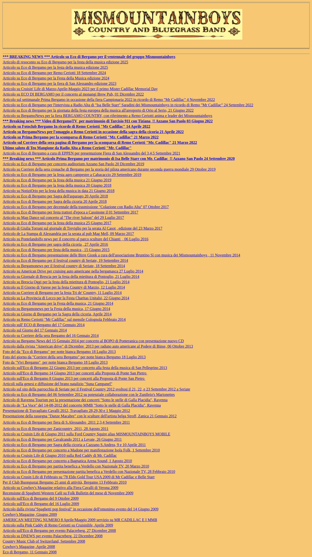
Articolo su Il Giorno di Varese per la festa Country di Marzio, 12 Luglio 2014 (64, 287)
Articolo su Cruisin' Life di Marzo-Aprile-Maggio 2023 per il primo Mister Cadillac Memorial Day (80, 89)
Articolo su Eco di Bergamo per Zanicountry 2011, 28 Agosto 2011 (55, 429)
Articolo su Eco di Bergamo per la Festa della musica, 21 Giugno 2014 (58, 303)
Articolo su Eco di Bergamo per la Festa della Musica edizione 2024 (56, 78)
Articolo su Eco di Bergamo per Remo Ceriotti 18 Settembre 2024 (54, 73)
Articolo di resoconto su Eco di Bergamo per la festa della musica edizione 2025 (65, 62)
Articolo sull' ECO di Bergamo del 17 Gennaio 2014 (44, 325)
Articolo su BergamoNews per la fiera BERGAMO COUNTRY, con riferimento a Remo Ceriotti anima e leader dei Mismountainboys (107, 116)
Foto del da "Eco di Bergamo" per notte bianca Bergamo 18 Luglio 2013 (59, 352)
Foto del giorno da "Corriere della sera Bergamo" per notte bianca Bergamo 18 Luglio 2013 (74, 357)
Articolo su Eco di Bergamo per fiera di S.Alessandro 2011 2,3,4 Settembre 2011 (66, 422)
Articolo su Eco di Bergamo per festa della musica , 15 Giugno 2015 (56, 250)
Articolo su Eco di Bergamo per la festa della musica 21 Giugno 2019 (57, 180)
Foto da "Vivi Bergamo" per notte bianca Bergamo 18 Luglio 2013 (55, 362)
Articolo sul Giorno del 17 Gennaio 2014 (35, 330)
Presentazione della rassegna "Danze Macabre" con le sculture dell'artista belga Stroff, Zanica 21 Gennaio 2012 (90, 416)
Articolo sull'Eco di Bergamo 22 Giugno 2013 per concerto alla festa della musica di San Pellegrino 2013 (85, 368)
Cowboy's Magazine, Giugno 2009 (30, 514)
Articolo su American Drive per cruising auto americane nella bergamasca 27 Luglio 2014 (73, 271)
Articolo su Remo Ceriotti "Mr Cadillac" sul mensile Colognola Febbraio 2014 (64, 319)
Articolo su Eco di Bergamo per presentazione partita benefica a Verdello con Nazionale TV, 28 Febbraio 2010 (89, 471)
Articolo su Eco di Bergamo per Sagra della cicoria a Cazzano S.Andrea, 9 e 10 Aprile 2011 (74, 445)
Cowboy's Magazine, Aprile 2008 (29, 547)
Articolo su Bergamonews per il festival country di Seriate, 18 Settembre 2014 (64, 266)
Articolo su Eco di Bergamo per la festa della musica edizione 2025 (55, 67)
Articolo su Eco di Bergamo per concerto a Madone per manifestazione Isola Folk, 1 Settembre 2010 (81, 450)
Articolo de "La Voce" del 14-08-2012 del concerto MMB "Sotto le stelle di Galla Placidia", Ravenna (82, 405)
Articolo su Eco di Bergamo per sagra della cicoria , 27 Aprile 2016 (55, 244)
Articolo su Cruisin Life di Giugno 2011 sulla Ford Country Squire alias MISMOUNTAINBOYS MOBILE (86, 434)
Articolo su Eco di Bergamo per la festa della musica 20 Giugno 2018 (57, 185)
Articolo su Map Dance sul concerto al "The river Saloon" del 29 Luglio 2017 (63, 217)
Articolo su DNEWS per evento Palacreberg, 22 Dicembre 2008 (53, 536)
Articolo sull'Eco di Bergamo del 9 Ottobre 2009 (40, 498)
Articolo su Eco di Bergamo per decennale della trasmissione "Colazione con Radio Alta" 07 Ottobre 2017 (86, 207)
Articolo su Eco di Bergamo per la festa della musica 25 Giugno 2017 (57, 223)
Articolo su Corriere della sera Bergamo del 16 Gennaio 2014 (51, 335)
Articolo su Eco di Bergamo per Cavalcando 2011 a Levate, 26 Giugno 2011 (62, 439)
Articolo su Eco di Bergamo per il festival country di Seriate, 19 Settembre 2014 (65, 260)
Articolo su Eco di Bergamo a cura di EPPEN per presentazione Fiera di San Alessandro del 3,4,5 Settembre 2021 (91, 153)
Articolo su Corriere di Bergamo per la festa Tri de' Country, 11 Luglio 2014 (62, 293)
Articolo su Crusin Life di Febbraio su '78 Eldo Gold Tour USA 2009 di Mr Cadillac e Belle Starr (79, 477)
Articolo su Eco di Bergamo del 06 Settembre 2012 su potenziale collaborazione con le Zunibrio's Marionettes (89, 394)
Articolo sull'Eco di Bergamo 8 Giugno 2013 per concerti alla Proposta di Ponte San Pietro (74, 378)
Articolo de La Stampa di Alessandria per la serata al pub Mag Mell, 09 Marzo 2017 (68, 234)
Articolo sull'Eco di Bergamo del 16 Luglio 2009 (41, 504)
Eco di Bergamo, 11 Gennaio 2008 (30, 552)
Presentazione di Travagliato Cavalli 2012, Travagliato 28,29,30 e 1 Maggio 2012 (66, 411)
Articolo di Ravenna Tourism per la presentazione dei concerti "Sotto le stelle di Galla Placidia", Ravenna (85, 400)
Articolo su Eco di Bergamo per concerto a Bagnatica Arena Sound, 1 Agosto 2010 (67, 461)
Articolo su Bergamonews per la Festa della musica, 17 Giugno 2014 (56, 309)
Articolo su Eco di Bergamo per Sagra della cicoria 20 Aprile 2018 (55, 201)
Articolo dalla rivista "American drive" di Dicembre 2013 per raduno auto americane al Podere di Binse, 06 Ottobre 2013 (98, 346)
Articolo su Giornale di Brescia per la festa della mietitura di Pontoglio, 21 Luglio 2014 (71, 276)
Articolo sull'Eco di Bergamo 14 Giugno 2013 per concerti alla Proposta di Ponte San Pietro (75, 373)
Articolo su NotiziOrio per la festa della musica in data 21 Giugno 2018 (59, 191)
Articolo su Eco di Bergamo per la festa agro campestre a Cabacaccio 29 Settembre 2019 (72, 175)
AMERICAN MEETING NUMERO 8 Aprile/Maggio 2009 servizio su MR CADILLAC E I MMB (80, 520)
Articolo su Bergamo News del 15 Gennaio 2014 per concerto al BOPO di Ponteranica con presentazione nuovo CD (93, 341)
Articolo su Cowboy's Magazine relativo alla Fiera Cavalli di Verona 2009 (60, 488)
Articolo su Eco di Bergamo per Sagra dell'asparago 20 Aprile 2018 (55, 196)
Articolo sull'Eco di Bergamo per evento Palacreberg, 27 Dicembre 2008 (59, 530)
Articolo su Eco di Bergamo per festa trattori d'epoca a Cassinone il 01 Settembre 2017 (70, 212)
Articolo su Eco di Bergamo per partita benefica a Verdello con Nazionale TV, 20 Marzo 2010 (76, 466)
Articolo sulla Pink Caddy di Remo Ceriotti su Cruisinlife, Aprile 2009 (58, 525)
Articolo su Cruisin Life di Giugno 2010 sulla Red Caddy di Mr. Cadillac (60, 455)
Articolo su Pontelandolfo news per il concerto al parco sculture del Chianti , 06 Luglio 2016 (75, 239)
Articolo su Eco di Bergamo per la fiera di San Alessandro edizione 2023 (59, 83)
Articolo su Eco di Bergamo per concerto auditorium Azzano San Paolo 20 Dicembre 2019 (73, 164)
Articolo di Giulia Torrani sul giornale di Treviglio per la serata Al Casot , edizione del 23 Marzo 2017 (82, 228)
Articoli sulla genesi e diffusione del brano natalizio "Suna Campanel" (57, 384)
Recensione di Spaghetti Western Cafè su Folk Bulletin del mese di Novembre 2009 (68, 493)
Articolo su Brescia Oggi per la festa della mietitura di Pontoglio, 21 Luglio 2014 (66, 282)
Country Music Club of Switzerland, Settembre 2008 (44, 541)
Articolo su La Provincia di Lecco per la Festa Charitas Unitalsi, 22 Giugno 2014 (66, 298)
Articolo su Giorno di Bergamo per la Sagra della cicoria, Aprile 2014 (57, 314)
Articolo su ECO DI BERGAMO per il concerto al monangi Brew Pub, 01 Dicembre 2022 (73, 94)
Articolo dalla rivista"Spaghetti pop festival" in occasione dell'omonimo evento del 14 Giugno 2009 (80, 509)
